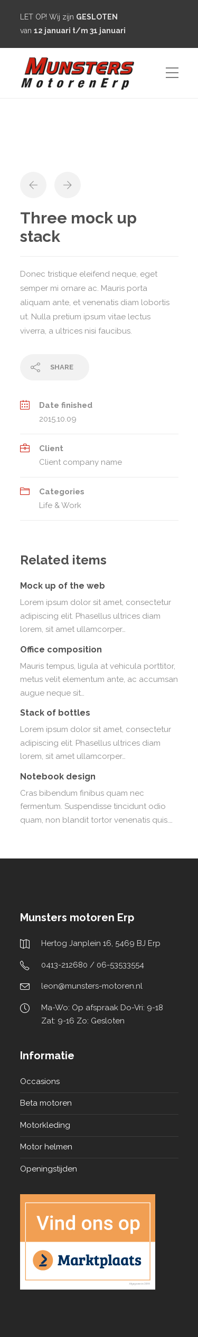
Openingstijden (48, 1169)
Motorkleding (45, 1125)
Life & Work (60, 505)
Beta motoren (46, 1103)
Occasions (40, 1081)
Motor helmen (46, 1146)
